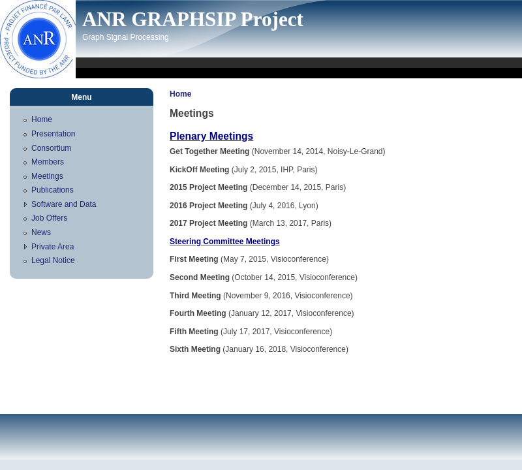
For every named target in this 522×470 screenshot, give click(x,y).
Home (180, 94)
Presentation (53, 133)
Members (47, 161)
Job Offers (49, 218)
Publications (52, 190)
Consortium (51, 148)
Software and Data (63, 204)
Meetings (47, 176)
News (41, 232)
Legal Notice (53, 260)
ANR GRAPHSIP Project (192, 19)
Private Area (52, 246)
